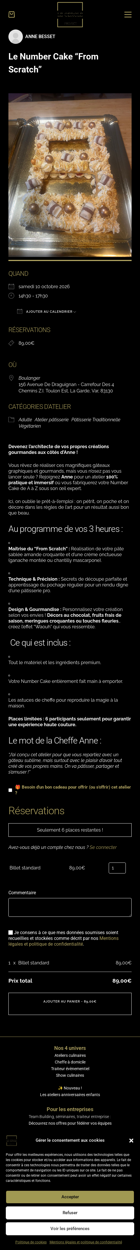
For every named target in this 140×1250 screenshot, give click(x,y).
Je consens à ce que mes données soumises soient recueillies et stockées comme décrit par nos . (63, 938)
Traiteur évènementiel (70, 1068)
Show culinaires (70, 1075)
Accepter (70, 1196)
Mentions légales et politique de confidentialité (86, 1242)
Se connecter (103, 847)
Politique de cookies (31, 1242)
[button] (131, 1140)
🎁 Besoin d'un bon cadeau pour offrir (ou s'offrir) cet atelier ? (69, 790)
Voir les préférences (70, 1228)
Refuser (70, 1212)
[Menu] (128, 14)
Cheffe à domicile (70, 1062)
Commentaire (22, 892)
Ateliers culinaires (70, 1055)
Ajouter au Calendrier (44, 311)
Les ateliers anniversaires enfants (70, 1094)
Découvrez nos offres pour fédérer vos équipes (70, 1123)
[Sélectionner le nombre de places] (117, 867)
